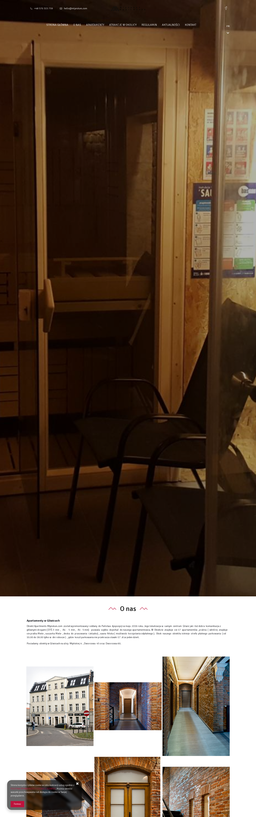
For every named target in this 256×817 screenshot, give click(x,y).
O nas (84, 25)
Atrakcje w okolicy (129, 25)
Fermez (17, 804)
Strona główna (64, 25)
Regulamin (156, 25)
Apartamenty (102, 25)
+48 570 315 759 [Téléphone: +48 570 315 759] (43, 8)
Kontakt (197, 25)
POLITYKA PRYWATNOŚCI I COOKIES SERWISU (33, 788)
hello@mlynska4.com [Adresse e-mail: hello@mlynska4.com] (75, 8)
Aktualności (178, 25)
